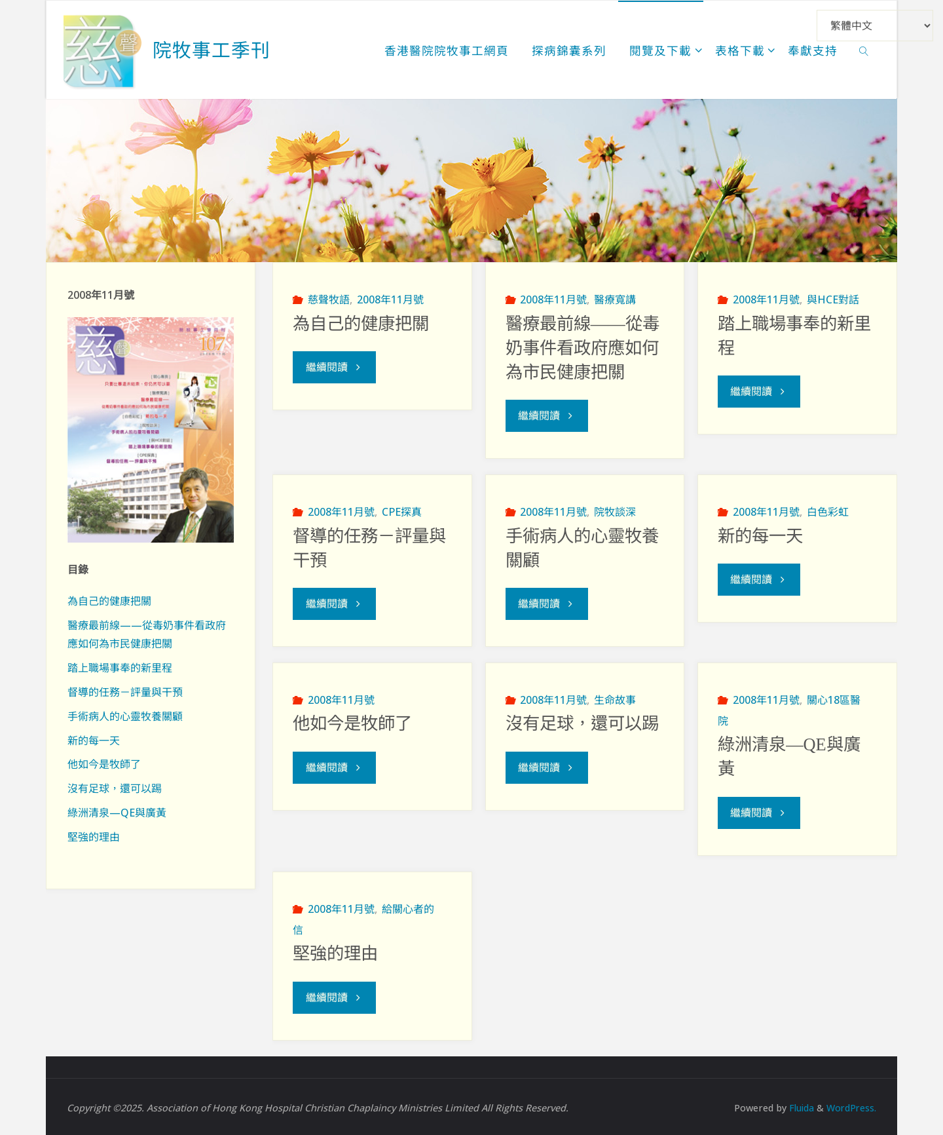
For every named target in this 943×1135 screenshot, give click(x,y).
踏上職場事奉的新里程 (119, 668)
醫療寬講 (615, 299)
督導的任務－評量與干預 (125, 692)
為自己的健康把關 (361, 324)
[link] (864, 50)
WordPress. (850, 1105)
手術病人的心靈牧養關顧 (125, 716)
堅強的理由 (335, 952)
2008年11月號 (390, 299)
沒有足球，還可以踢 (582, 723)
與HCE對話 (833, 299)
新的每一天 (760, 535)
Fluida (798, 1105)
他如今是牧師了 (352, 723)
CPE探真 (402, 511)
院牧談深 (615, 511)
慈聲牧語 (329, 299)
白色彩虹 (828, 511)
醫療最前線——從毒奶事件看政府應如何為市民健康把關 (582, 348)
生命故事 (615, 698)
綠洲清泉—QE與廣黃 (116, 812)
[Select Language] (875, 25)
